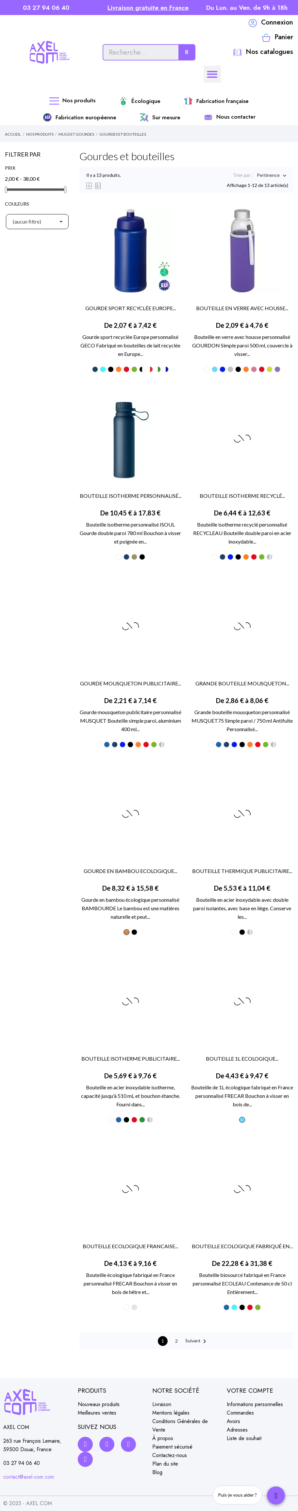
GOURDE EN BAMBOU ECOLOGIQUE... (130, 871)
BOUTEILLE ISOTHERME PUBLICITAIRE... (130, 1058)
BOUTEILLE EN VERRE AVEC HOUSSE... (242, 308)
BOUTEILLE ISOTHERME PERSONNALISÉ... (130, 496)
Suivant (196, 1341)
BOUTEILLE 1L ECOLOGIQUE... (242, 1058)
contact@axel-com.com (28, 1477)
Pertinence (268, 175)
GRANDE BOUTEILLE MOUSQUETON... (242, 683)
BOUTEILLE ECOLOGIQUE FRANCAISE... (130, 1246)
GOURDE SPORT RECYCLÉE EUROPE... (130, 308)
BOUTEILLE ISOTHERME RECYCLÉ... (242, 496)
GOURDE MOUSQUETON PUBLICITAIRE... (130, 683)
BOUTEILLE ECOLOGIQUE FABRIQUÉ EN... (242, 1246)
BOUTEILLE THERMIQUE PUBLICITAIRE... (242, 871)
